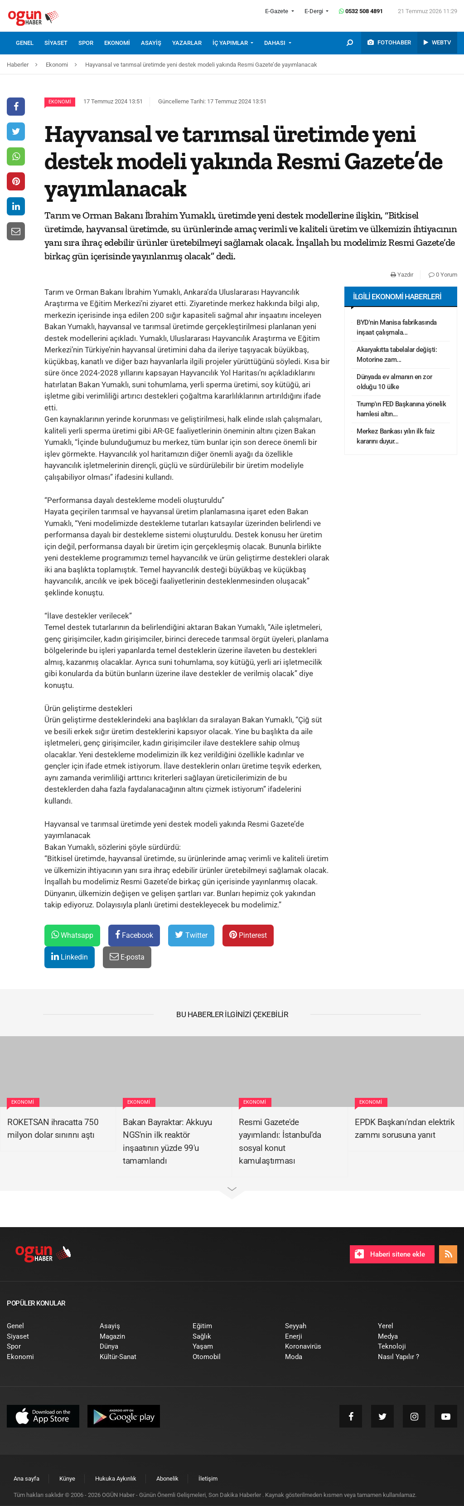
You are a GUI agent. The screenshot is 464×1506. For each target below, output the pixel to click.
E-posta (127, 956)
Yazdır (402, 274)
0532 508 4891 (361, 11)
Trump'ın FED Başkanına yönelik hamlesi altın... (401, 409)
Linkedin (69, 956)
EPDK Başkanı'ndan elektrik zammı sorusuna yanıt (404, 1128)
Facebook (134, 935)
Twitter (191, 935)
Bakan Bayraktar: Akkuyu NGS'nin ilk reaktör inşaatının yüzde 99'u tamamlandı (167, 1141)
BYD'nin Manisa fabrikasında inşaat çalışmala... (397, 327)
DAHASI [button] (275, 42)
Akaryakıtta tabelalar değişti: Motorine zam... (397, 355)
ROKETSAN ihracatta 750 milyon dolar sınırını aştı (52, 1128)
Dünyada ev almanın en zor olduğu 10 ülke (394, 382)
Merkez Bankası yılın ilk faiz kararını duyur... (396, 436)
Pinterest (248, 935)
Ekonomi (59, 102)
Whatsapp (72, 935)
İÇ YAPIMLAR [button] (231, 42)
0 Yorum (443, 274)
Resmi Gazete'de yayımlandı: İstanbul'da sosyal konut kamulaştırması (280, 1141)
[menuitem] (30, 43)
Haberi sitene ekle (390, 1253)
